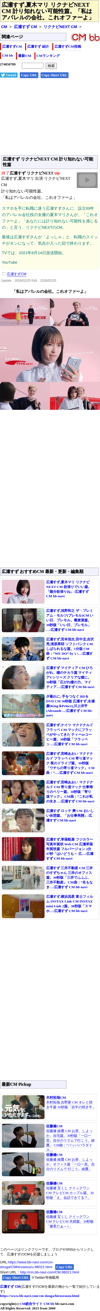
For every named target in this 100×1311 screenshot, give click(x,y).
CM (4, 27)
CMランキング (48, 56)
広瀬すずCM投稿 (67, 46)
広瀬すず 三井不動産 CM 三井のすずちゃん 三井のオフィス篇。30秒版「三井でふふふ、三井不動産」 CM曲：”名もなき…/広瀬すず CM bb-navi (69, 877)
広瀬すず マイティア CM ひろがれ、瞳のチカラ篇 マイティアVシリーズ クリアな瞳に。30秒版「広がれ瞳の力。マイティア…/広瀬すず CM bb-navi (70, 677)
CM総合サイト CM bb (36, 1304)
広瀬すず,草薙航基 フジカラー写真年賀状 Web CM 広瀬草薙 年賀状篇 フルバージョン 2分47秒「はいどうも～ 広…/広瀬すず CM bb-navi (69, 848)
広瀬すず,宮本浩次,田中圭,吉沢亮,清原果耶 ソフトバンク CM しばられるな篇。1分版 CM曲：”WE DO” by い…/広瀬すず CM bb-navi (70, 648)
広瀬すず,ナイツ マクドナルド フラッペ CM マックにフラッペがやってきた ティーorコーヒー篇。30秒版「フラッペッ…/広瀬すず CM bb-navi (69, 734)
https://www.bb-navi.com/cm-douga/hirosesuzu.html (39, 1296)
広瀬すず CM (25, 27)
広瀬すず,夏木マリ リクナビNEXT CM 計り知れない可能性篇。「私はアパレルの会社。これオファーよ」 (48, 11)
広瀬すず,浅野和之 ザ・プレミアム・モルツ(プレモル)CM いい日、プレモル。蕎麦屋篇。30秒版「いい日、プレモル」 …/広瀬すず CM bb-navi (69, 620)
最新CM (24, 56)
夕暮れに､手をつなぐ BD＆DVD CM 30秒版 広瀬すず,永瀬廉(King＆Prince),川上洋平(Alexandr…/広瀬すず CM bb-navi (70, 705)
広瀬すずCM (12, 46)
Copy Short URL (54, 75)
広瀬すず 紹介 (38, 46)
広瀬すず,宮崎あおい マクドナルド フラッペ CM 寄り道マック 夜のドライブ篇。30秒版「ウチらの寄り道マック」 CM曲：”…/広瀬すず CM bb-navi (70, 763)
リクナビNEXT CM (60, 27)
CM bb (7, 55)
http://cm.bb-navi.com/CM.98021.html (49, 1272)
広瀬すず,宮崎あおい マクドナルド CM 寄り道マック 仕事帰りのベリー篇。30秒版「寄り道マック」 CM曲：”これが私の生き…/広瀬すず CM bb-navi (70, 791)
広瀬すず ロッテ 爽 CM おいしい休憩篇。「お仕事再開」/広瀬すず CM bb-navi (70, 815)
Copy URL (29, 75)
